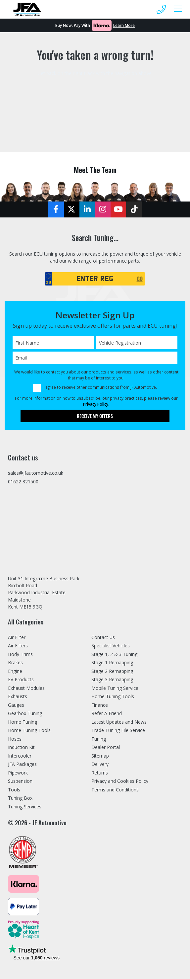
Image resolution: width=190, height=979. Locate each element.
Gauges (16, 705)
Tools (14, 790)
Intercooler (19, 756)
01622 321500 (23, 482)
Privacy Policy (95, 404)
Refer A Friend (106, 714)
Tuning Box (20, 798)
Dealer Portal (105, 748)
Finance (99, 705)
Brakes (15, 663)
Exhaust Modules (26, 689)
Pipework (18, 773)
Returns (99, 773)
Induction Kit (21, 748)
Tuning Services (25, 807)
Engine (15, 672)
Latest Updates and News (119, 722)
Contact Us (103, 638)
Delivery (100, 765)
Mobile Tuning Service (115, 689)
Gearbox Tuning (25, 714)
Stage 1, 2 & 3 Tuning (115, 655)
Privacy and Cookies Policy (119, 781)
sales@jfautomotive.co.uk (35, 473)
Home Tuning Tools (30, 731)
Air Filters (18, 646)
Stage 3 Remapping (112, 680)
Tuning (99, 739)
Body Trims (20, 655)
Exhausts (17, 697)
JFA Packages (22, 765)
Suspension (20, 781)
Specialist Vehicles (110, 646)
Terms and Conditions (115, 790)
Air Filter (16, 638)
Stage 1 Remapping (112, 663)
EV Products (21, 680)
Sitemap (100, 756)
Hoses (15, 739)
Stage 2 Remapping (112, 672)
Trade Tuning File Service (118, 731)
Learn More (124, 25)
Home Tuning (23, 722)
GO (140, 279)
